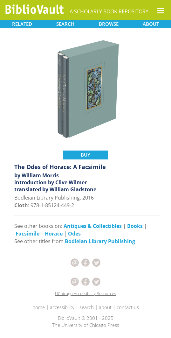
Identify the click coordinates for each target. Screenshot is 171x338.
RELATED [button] (22, 24)
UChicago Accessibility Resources (85, 293)
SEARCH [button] (65, 24)
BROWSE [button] (109, 24)
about (105, 307)
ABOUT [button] (151, 24)
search (86, 307)
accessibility (62, 307)
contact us (128, 307)
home (38, 307)
